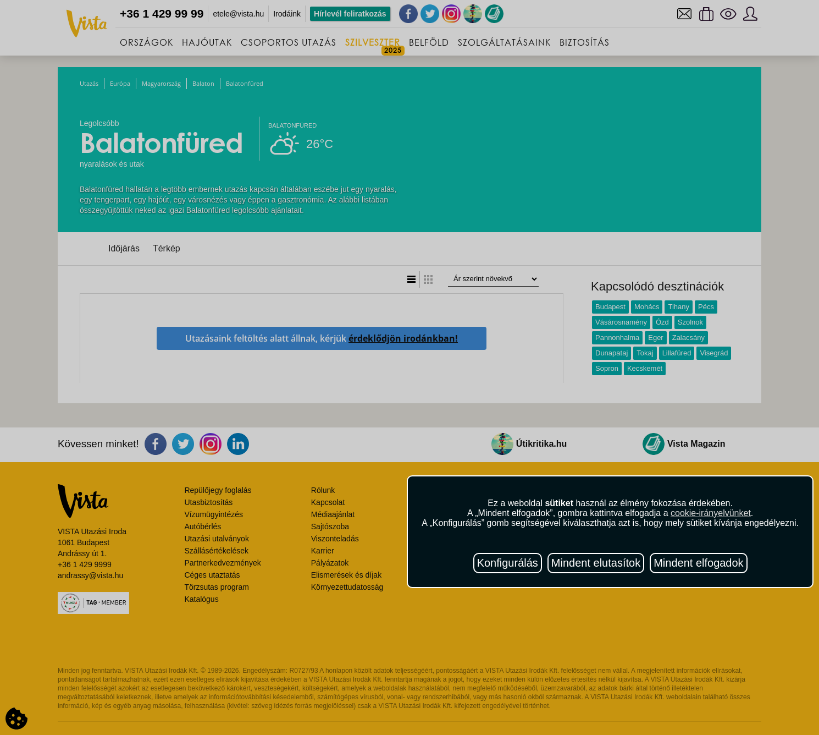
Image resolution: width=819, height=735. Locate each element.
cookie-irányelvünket (711, 513)
